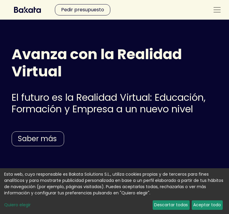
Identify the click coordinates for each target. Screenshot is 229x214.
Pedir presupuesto (82, 9)
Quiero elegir (17, 205)
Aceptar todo (207, 205)
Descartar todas (171, 205)
